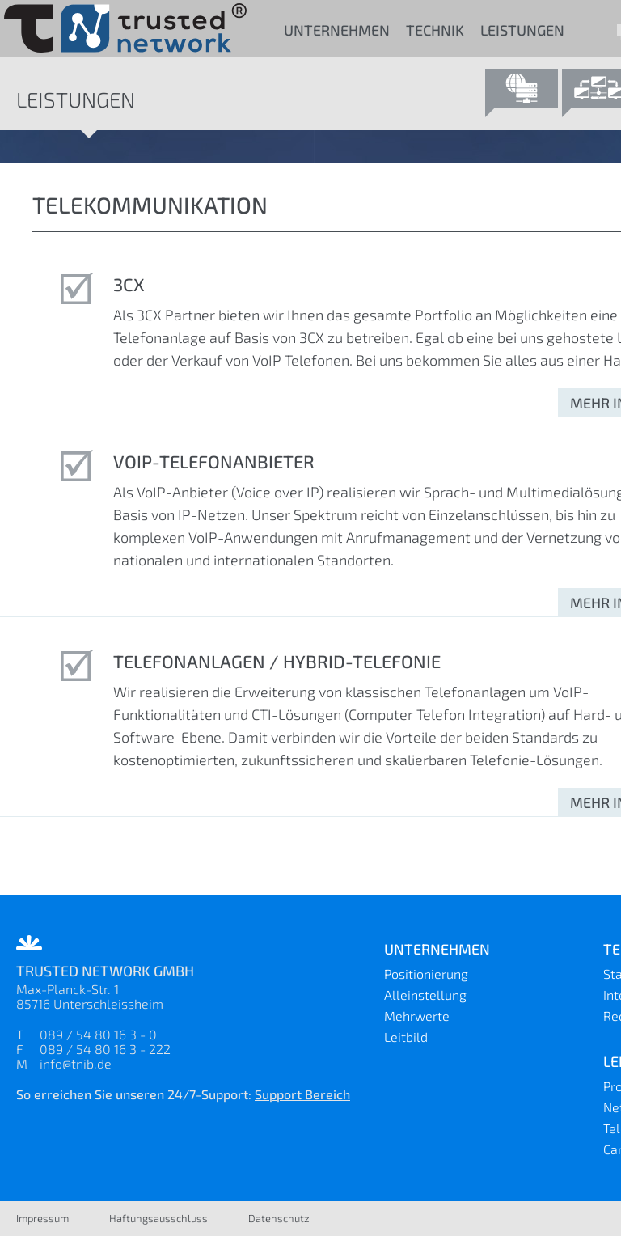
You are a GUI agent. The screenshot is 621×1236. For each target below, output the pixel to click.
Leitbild (406, 1036)
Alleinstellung (425, 994)
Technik (435, 30)
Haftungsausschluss (158, 1218)
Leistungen (522, 30)
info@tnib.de (76, 1063)
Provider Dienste (521, 93)
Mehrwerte (417, 1015)
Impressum (42, 1218)
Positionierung (426, 973)
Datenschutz (279, 1218)
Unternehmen (337, 30)
